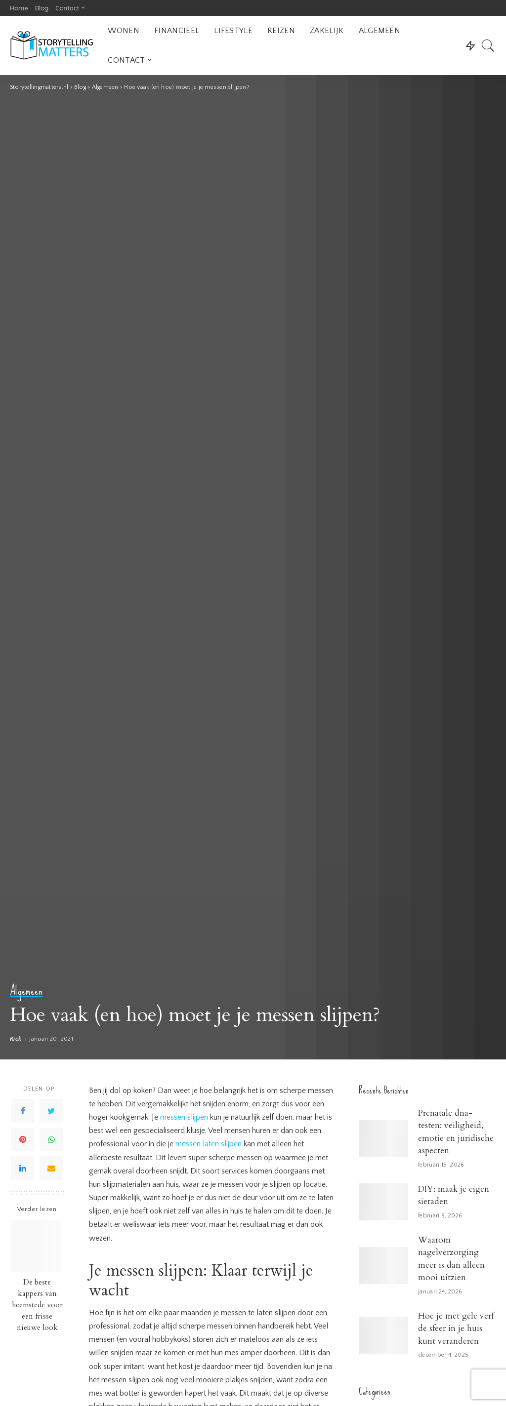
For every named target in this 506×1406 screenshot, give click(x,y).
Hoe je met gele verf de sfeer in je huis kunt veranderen (456, 1328)
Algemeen (26, 991)
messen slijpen (184, 1117)
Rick (15, 1039)
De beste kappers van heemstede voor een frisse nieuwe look (37, 1305)
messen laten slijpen (208, 1143)
